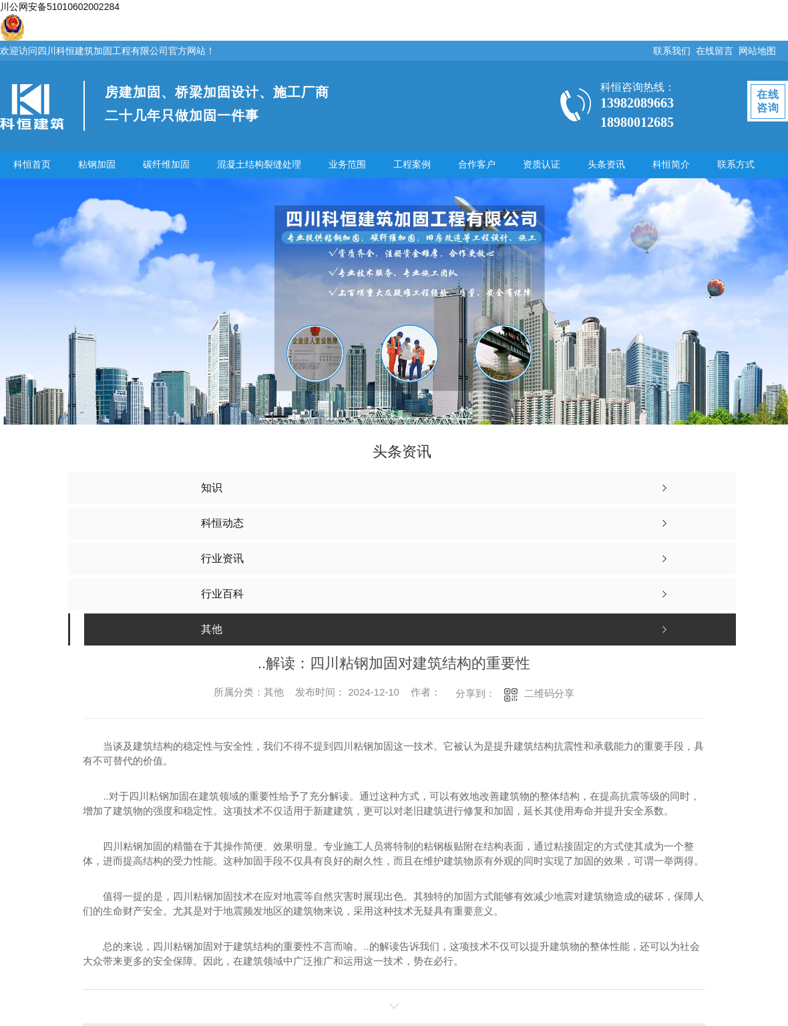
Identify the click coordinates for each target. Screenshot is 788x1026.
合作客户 (477, 164)
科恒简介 (671, 164)
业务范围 (347, 164)
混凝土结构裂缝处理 (259, 164)
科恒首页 (32, 164)
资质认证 (541, 164)
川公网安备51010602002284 (60, 6)
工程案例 (412, 164)
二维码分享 (549, 693)
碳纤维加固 (166, 164)
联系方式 (736, 164)
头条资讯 (606, 164)
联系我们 (672, 50)
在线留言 (714, 50)
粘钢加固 (97, 164)
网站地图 (757, 50)
